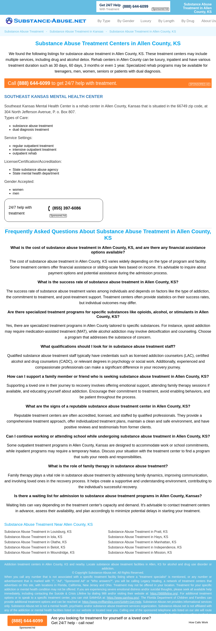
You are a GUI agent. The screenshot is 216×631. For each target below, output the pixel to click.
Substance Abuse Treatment (23, 31)
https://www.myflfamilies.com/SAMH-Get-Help (111, 601)
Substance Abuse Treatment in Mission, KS (140, 552)
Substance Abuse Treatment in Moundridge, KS (39, 552)
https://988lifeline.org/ (164, 593)
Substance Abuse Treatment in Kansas (76, 31)
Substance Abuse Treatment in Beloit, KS (34, 547)
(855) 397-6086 (66, 208)
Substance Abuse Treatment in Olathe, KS (35, 542)
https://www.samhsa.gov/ (123, 597)
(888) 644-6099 (135, 6)
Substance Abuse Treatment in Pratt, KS (138, 531)
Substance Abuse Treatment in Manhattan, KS (142, 542)
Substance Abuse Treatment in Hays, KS (138, 537)
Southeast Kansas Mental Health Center (53, 96)
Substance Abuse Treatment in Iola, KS (33, 537)
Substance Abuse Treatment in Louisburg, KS (38, 531)
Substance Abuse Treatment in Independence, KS (145, 547)
